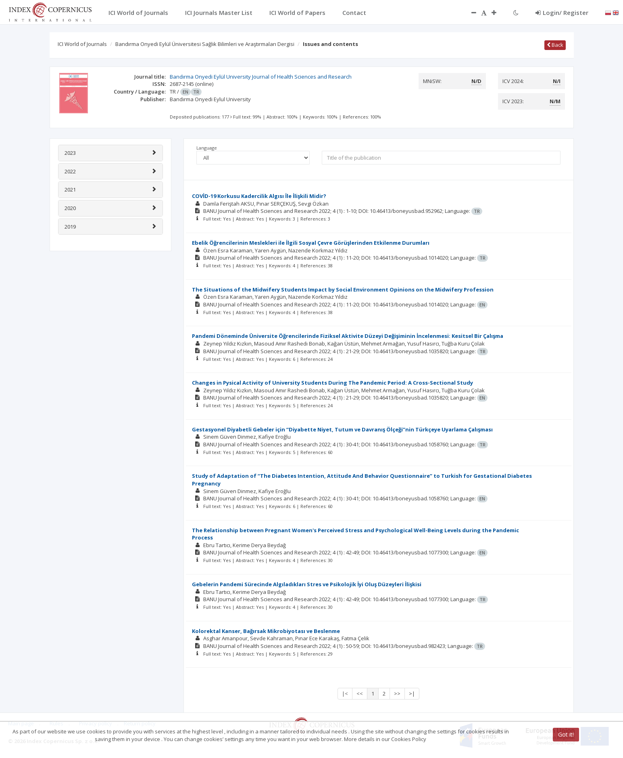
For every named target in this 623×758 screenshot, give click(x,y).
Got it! (566, 734)
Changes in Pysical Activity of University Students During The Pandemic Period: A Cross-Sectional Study (332, 382)
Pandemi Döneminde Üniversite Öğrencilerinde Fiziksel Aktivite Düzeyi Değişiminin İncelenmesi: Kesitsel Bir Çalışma (347, 335)
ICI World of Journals (82, 44)
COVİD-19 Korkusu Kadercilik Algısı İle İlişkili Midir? (259, 196)
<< (359, 693)
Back (555, 44)
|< (345, 693)
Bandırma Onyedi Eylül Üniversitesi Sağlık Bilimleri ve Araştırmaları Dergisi (204, 44)
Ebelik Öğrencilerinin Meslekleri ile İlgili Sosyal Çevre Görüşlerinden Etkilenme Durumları (310, 242)
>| (412, 693)
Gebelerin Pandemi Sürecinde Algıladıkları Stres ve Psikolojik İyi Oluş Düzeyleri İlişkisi (306, 584)
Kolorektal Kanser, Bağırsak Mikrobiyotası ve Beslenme (266, 631)
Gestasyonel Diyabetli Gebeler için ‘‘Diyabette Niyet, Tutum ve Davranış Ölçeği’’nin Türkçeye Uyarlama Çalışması (342, 429)
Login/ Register (561, 12)
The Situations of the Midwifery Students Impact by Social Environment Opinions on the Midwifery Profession (343, 289)
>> (397, 693)
